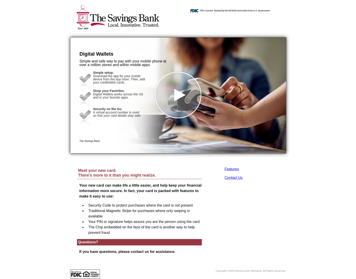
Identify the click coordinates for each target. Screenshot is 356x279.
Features (232, 169)
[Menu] (279, 9)
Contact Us (233, 178)
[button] (178, 95)
